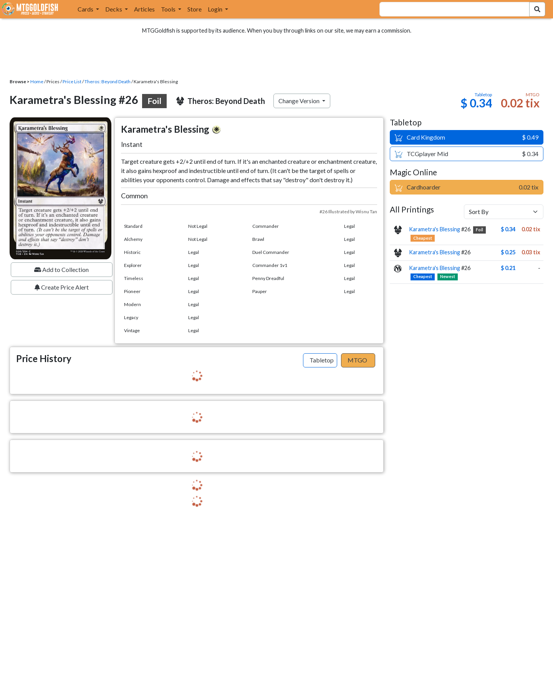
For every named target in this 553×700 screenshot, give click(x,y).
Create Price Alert (62, 287)
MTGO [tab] (357, 360)
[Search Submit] (537, 9)
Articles (144, 9)
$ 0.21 (508, 268)
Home (36, 81)
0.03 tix (531, 252)
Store (194, 9)
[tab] (320, 360)
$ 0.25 (508, 252)
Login (216, 9)
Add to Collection (61, 269)
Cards (86, 9)
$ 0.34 (508, 229)
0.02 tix (531, 229)
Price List (72, 81)
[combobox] (449, 9)
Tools (169, 9)
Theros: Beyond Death (107, 81)
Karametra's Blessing (434, 229)
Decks (114, 9)
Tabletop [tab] (322, 360)
